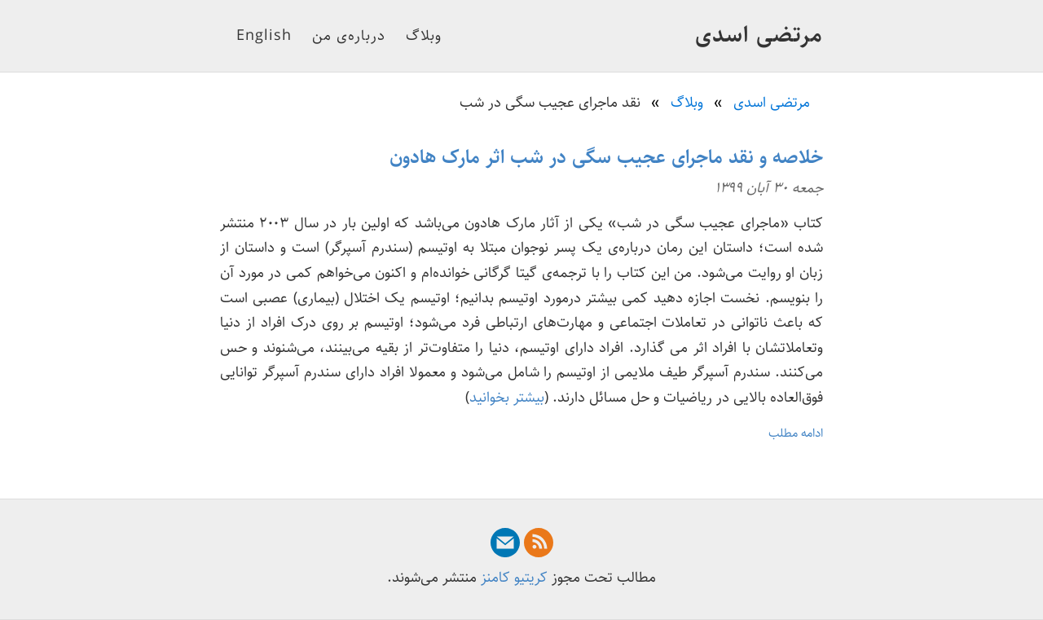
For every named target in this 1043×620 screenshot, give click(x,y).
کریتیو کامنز (514, 577)
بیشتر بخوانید (506, 397)
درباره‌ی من (348, 35)
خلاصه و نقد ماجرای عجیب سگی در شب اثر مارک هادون (606, 157)
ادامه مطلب (795, 433)
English (264, 35)
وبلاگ (424, 35)
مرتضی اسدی (759, 35)
